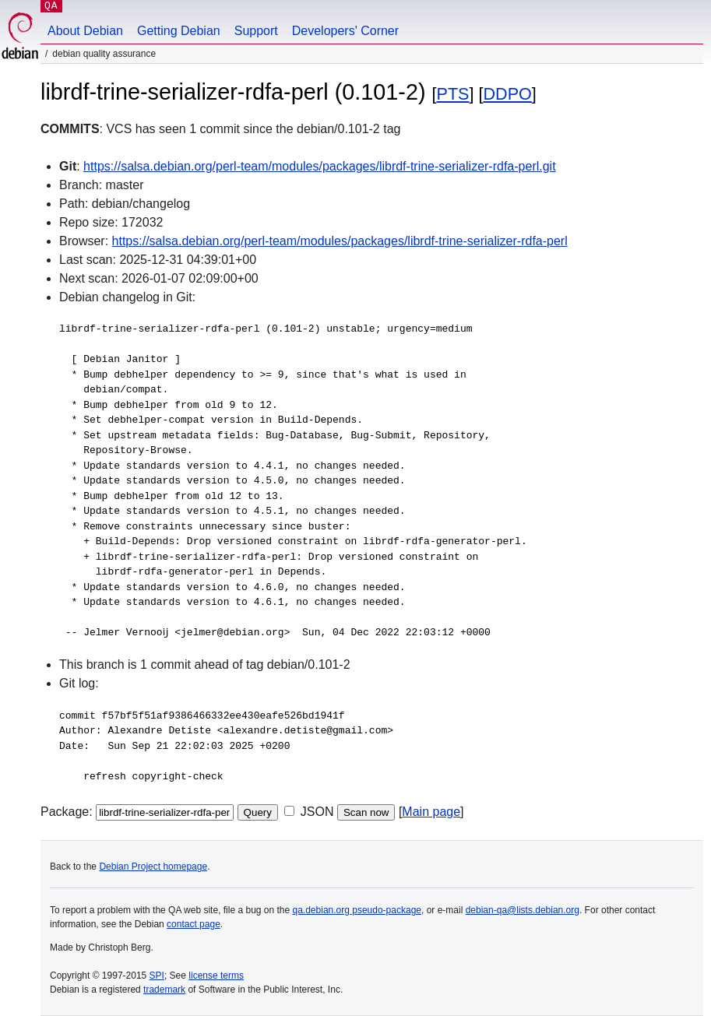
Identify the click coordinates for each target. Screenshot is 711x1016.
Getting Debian (178, 30)
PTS (453, 94)
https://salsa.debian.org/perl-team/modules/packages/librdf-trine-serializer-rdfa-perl (340, 241)
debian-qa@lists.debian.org (522, 910)
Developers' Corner (345, 30)
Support (256, 30)
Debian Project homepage (153, 866)
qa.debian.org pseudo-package (357, 910)
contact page (193, 924)
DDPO (507, 94)
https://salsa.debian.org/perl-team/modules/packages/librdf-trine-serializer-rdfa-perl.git (319, 166)
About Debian (85, 30)
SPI (157, 975)
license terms (216, 975)
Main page (431, 811)
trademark (164, 989)
